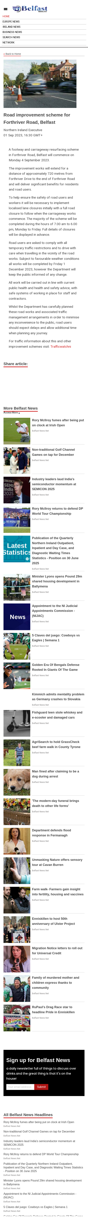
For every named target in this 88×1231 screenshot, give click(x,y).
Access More (10, 412)
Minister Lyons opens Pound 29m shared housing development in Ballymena (57, 581)
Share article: (15, 364)
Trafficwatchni (60, 347)
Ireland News (11, 26)
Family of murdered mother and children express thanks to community (55, 983)
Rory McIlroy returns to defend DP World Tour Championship (41, 1154)
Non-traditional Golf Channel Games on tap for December (39, 1131)
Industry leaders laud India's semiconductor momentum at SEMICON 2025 (54, 484)
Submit (41, 1087)
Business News (12, 32)
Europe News (11, 21)
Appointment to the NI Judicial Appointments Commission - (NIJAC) (55, 611)
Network (9, 42)
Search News (11, 37)
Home (6, 16)
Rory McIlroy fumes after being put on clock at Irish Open (38, 1122)
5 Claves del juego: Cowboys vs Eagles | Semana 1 (35, 1207)
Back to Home (12, 54)
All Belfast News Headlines (28, 1115)
